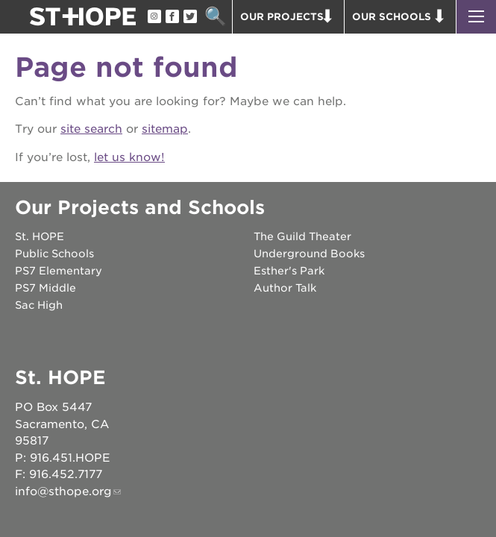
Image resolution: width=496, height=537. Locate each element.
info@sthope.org (63, 491)
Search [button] (215, 17)
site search (91, 129)
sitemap (165, 129)
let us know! (129, 157)
